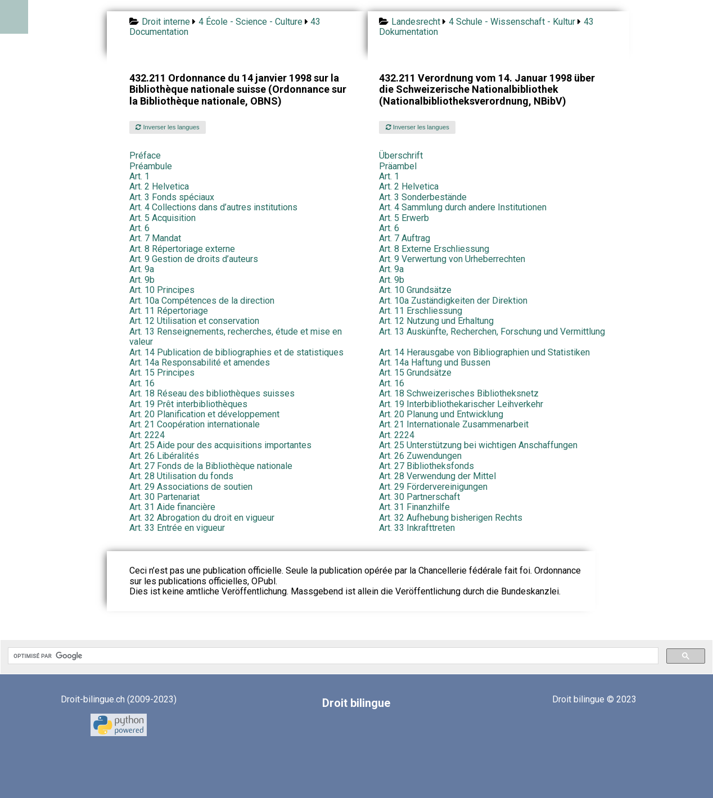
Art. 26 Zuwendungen (420, 455)
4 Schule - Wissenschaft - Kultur (512, 21)
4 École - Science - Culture (250, 21)
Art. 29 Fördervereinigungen (433, 486)
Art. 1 (139, 176)
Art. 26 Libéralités (164, 455)
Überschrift (401, 155)
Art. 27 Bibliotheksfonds (426, 466)
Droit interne (166, 21)
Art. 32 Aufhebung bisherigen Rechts (450, 517)
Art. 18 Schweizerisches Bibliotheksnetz (459, 393)
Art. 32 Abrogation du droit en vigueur (201, 517)
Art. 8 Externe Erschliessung (434, 249)
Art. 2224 (147, 435)
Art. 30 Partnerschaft (419, 497)
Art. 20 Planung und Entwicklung (441, 414)
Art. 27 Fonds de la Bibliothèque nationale (210, 466)
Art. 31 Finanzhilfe (414, 507)
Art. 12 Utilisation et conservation (194, 320)
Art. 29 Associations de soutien (190, 486)
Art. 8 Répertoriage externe (182, 249)
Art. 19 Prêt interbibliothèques (188, 404)
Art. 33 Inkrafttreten (417, 527)
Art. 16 (142, 383)
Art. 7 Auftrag (404, 238)
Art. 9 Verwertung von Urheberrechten (452, 259)
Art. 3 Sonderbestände (423, 197)
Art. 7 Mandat (155, 238)
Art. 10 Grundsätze (415, 290)
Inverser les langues (167, 127)
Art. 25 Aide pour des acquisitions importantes (220, 445)
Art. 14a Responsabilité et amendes (199, 362)
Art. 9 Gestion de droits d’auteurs (193, 259)
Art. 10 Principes (162, 290)
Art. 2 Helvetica (159, 186)
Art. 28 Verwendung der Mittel (437, 476)
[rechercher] (332, 656)
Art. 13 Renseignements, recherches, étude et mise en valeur (235, 336)
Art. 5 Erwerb (404, 218)
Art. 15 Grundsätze (415, 372)
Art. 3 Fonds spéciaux (171, 197)
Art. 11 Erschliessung (420, 310)
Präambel (398, 166)
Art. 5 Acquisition (162, 218)
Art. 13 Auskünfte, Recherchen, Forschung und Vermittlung (492, 331)
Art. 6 (139, 228)
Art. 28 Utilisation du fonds (181, 476)
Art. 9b (142, 279)
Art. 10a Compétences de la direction (201, 300)
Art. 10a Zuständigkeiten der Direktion (453, 300)
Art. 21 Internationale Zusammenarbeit (454, 424)
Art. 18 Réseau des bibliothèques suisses (212, 393)
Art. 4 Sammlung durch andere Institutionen (463, 207)
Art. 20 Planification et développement (204, 414)
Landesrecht (415, 21)
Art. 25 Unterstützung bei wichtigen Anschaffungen (478, 445)
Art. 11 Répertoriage (168, 310)
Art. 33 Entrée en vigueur (177, 527)
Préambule (150, 166)
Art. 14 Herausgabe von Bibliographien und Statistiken (484, 352)
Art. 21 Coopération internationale (194, 424)
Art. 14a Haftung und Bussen (434, 362)
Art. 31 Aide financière (172, 507)
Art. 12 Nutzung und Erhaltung (436, 320)
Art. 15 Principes (162, 372)
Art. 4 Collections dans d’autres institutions (213, 207)
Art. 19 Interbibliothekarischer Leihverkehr (461, 404)
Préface (145, 155)
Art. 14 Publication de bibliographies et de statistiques (236, 352)
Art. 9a (141, 269)
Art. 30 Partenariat (164, 497)
